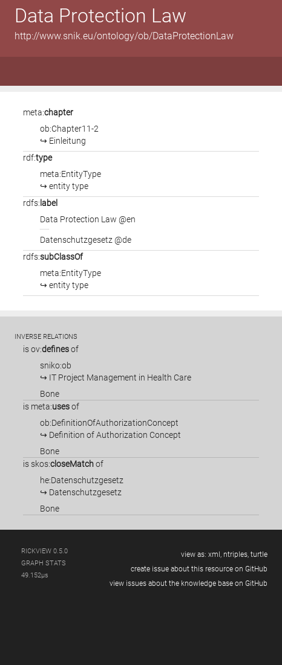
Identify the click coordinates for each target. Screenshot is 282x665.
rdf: (37, 157)
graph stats (43, 563)
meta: (48, 112)
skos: (62, 464)
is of (51, 349)
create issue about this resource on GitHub (199, 569)
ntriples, (236, 554)
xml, (214, 554)
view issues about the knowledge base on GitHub (188, 583)
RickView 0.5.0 (44, 551)
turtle (259, 554)
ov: (50, 349)
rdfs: (40, 203)
